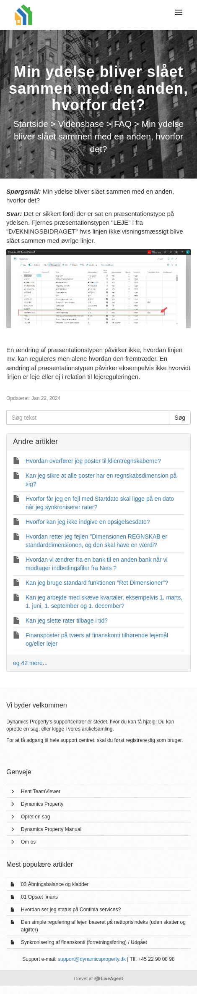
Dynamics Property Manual (51, 829)
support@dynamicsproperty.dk (92, 959)
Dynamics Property (42, 804)
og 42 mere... (30, 663)
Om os (28, 842)
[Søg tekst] (87, 417)
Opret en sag (35, 817)
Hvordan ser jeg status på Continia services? (71, 909)
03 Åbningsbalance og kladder (54, 884)
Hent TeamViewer (40, 791)
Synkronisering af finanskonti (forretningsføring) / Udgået (84, 942)
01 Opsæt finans (39, 897)
